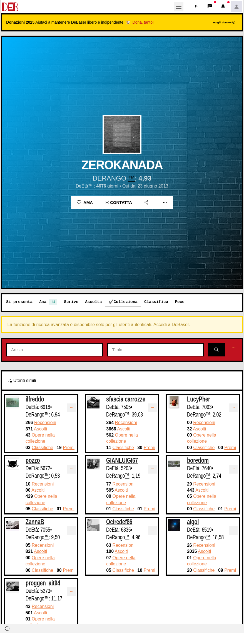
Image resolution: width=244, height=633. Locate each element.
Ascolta (93, 301)
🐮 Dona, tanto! (140, 22)
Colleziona (126, 301)
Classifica (156, 301)
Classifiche (42, 447)
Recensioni (45, 422)
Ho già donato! (224, 22)
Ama (85, 202)
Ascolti (40, 429)
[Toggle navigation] (178, 6)
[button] (196, 6)
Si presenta (19, 301)
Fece (180, 301)
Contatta (118, 202)
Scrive (71, 301)
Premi (68, 447)
